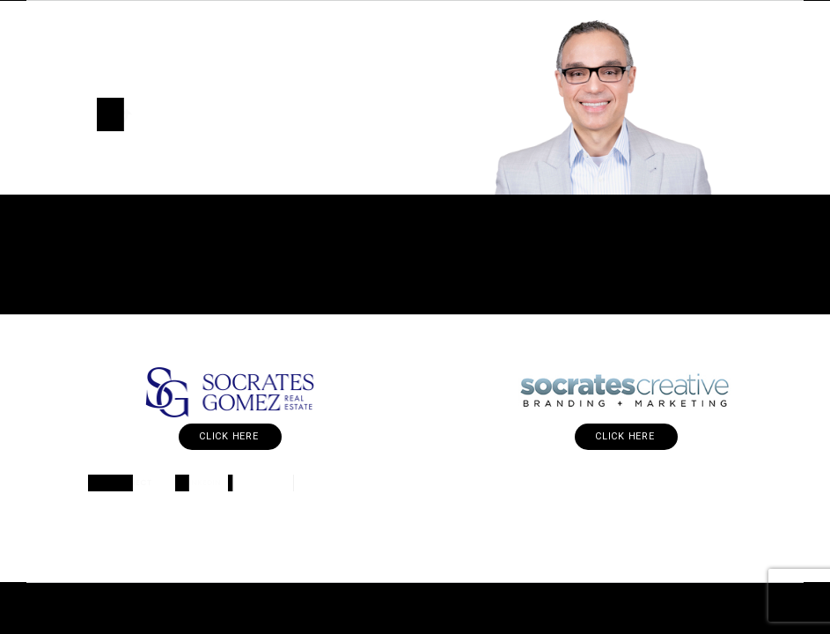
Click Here (230, 436)
